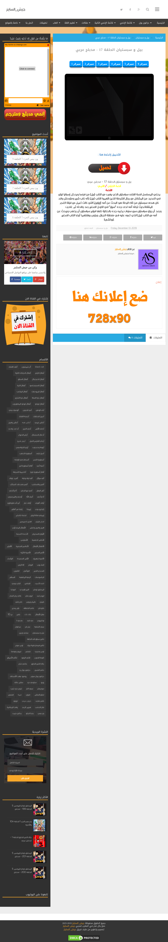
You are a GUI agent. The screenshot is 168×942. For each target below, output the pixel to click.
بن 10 (10, 614)
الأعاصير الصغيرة (22, 546)
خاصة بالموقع (11, 23)
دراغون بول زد (24, 670)
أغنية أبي (40, 465)
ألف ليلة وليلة (27, 478)
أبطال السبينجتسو (37, 385)
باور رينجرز (15, 608)
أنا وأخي (40, 496)
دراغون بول (144, 23)
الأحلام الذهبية (38, 540)
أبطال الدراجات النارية (23, 373)
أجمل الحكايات (38, 416)
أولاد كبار (27, 503)
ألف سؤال (40, 478)
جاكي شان (22, 664)
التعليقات (156, 337)
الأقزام (9, 546)
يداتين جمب (17, 713)
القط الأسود (39, 583)
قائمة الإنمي (126, 23)
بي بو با (19, 620)
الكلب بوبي (16, 583)
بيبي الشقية (39, 626)
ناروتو (15, 701)
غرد (153, 237)
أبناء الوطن (40, 410)
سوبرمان (40, 688)
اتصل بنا (29, 23)
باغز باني (18, 602)
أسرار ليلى (40, 453)
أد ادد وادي (13, 428)
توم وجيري (39, 651)
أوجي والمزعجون (15, 496)
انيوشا (13, 589)
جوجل (38, 279)
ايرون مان (28, 596)
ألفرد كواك (13, 478)
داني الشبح (39, 670)
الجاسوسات (39, 577)
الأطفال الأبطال (38, 546)
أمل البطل (40, 490)
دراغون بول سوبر (37, 676)
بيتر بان (27, 626)
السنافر (12, 577)
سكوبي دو (31, 682)
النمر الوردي (24, 589)
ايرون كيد (40, 596)
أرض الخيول (22, 435)
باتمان (42, 602)
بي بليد (30, 620)
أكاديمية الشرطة (19, 472)
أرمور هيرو (21, 441)
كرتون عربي (26, 701)
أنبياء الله (29, 496)
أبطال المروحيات (38, 391)
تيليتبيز (28, 651)
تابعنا (27, 279)
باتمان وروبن (30, 602)
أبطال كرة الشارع (21, 398)
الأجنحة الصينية (22, 534)
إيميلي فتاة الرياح (37, 515)
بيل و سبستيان (102, 228)
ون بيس (41, 713)
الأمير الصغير (39, 552)
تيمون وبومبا (16, 651)
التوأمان (26, 571)
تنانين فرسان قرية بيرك (35, 645)
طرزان (28, 694)
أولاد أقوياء (39, 503)
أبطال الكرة (21, 385)
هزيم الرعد (26, 707)
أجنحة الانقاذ (24, 416)
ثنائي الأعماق (12, 657)
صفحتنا (15, 279)
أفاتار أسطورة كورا (37, 472)
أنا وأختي (13, 490)
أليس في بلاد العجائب (18, 484)
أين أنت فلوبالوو (13, 503)
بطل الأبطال (39, 614)
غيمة (20, 694)
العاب (55, 23)
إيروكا (29, 509)
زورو (42, 682)
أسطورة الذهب (25, 453)
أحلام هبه (26, 422)
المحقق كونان (38, 589)
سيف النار (29, 688)
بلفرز (18, 614)
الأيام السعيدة (22, 558)
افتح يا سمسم (25, 521)
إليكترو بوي (39, 509)
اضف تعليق (88, 228)
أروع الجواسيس (22, 447)
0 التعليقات (135, 337)
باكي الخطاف (28, 608)
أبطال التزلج (39, 373)
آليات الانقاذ (12, 367)
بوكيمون (40, 620)
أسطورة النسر (38, 459)
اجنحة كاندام (21, 515)
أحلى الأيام (39, 428)
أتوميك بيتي (14, 410)
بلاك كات (27, 614)
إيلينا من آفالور (16, 509)
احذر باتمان (40, 521)
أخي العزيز (27, 428)
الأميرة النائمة (25, 552)
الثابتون (16, 571)
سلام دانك (18, 682)
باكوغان (41, 608)
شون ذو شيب (16, 688)
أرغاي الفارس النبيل (37, 441)
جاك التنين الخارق (37, 664)
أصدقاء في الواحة (21, 459)
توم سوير (19, 645)
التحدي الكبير (39, 571)
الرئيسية (161, 23)
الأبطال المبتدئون (18, 527)
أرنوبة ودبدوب (38, 447)
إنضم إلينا (25, 252)
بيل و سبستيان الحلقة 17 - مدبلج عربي (109, 50)
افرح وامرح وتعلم (37, 527)
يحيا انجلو (30, 713)
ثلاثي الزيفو (25, 657)
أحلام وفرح (13, 422)
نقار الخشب (39, 707)
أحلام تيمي (39, 422)
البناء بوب (40, 565)
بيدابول (18, 626)
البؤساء (10, 558)
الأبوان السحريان (38, 534)
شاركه (132, 237)
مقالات (85, 23)
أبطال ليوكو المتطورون (22, 404)
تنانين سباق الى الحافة (35, 639)
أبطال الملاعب (22, 391)
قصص (10, 694)
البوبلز (30, 565)
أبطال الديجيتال (38, 379)
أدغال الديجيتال (38, 435)
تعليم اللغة (70, 23)
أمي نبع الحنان (26, 490)
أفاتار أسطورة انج (25, 465)
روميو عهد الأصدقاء (18, 676)
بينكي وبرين (23, 633)
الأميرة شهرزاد (38, 558)
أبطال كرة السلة (38, 398)
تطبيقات (43, 23)
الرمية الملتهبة (25, 577)
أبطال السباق (23, 379)
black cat (39, 367)
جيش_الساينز (15, 9)
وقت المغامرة (12, 707)
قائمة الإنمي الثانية (104, 23)
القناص (27, 583)
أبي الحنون (27, 410)
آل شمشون (26, 367)
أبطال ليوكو (39, 404)
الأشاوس (24, 540)
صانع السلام (39, 694)
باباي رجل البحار (15, 596)
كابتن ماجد (39, 701)
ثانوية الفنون (39, 657)
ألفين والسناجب (38, 484)
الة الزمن (21, 565)
